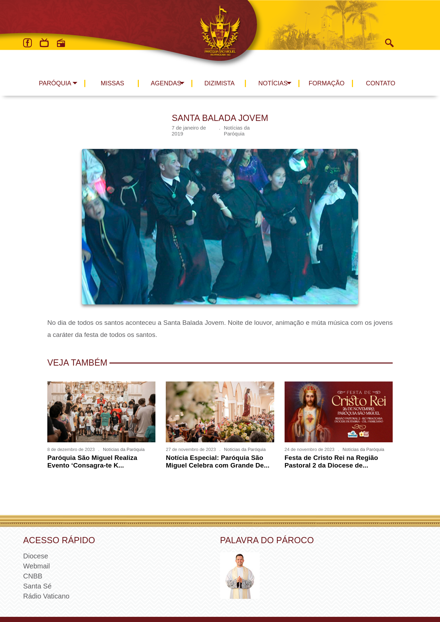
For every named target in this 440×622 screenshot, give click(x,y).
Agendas (166, 83)
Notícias (273, 83)
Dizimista (219, 83)
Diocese (35, 556)
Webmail (36, 566)
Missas (112, 83)
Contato (380, 83)
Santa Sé (37, 586)
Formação (327, 83)
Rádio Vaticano (46, 596)
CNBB (32, 576)
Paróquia (55, 83)
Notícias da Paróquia (237, 130)
